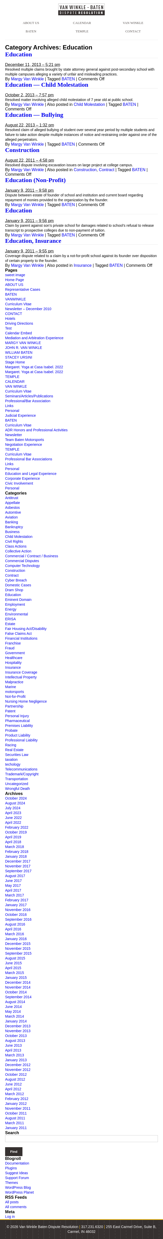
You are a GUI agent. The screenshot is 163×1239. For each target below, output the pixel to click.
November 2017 (18, 866)
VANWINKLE (15, 299)
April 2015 (13, 968)
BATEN (31, 31)
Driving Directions (19, 323)
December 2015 (18, 944)
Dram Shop (14, 590)
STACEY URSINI (18, 357)
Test (8, 328)
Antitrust (11, 498)
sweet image (15, 275)
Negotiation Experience (23, 444)
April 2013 (13, 1050)
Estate (10, 624)
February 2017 (16, 900)
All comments (16, 1207)
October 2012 (16, 1074)
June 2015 (13, 963)
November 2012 (18, 1070)
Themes (11, 1183)
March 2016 (14, 934)
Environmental (16, 614)
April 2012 (13, 1089)
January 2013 (16, 1060)
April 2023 (13, 813)
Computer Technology (22, 566)
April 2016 (13, 929)
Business (12, 532)
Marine (10, 687)
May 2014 (13, 1011)
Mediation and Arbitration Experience (34, 338)
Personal (12, 411)
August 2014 (15, 1002)
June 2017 (13, 881)
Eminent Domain (18, 600)
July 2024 (12, 808)
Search (12, 1132)
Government (15, 653)
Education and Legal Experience (31, 474)
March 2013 (14, 1055)
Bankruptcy (14, 527)
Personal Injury (17, 716)
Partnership (14, 706)
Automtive (13, 512)
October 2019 (16, 832)
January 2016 (16, 939)
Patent (10, 711)
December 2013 (18, 1026)
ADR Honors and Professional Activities (36, 430)
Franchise (13, 643)
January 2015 (16, 978)
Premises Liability (19, 726)
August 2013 (15, 1041)
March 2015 (14, 973)
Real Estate (14, 750)
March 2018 (14, 847)
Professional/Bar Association (27, 401)
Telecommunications (21, 769)
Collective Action (18, 551)
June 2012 (13, 1084)
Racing (10, 745)
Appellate (12, 503)
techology (12, 764)
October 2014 (16, 992)
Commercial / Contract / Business (31, 556)
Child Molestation (89, 104)
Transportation (16, 779)
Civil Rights (14, 541)
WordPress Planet (19, 1192)
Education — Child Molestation (46, 84)
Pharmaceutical (17, 721)
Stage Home (15, 362)
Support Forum (17, 1178)
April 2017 (13, 890)
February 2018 (16, 852)
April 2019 (13, 837)
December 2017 (18, 861)
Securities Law (16, 755)
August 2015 (15, 958)
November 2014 (18, 987)
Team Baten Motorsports (24, 440)
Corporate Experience (22, 478)
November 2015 (18, 948)
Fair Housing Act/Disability (26, 629)
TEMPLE (82, 31)
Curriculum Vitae (18, 304)
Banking (11, 522)
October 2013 (16, 1036)
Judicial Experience (20, 415)
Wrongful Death (17, 789)
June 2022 (13, 818)
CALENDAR (82, 23)
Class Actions (16, 546)
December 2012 (18, 1065)
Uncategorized (16, 784)
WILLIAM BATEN (18, 352)
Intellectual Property (21, 677)
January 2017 (16, 905)
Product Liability (17, 735)
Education (18, 54)
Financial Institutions (21, 638)
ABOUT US (31, 23)
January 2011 (16, 1128)
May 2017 (13, 885)
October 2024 (16, 798)
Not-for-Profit (15, 696)
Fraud (10, 648)
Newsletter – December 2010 (28, 309)
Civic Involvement (19, 483)
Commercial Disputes (22, 561)
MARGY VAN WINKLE (23, 343)
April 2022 (13, 822)
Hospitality (13, 663)
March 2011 (14, 1123)
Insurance (83, 265)
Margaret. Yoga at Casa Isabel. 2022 (34, 367)
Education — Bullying (34, 114)
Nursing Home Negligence (26, 701)
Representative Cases (22, 289)
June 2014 (13, 1007)
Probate (11, 730)
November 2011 (18, 1108)
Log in (10, 1217)
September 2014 (18, 997)
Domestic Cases (18, 585)
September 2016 (18, 919)
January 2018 (16, 856)
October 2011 (16, 1113)
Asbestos (12, 507)
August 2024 (15, 803)
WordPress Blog (18, 1187)
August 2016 (15, 924)
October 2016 (16, 915)
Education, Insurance (33, 240)
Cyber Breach (16, 580)
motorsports (14, 692)
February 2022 (16, 827)
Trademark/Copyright (22, 774)
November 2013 (18, 1031)
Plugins (11, 1168)
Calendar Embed (18, 333)
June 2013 (13, 1045)
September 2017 (18, 871)
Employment (15, 604)
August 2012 (15, 1079)
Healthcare (13, 658)
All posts (12, 1202)
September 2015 (18, 953)
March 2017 (14, 895)
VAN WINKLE (133, 23)
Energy (10, 609)
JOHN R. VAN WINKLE (23, 348)
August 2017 (15, 876)
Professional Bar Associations (28, 459)
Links (9, 406)
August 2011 (15, 1118)
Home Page (14, 280)
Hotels (10, 319)
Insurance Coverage (21, 672)
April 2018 (13, 842)
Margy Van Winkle (27, 79)
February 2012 (16, 1099)
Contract (106, 170)
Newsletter (13, 435)
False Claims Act (18, 633)
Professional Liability (21, 740)
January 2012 (16, 1104)
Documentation (17, 1163)
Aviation (11, 517)
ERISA (10, 619)
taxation (11, 759)
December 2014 (18, 982)
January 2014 (16, 1021)
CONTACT (133, 31)
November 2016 (18, 910)
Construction (22, 150)
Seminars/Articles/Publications (29, 396)
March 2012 (14, 1094)
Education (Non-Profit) (35, 180)
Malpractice (14, 682)
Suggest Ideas (16, 1173)
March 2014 (14, 1016)
